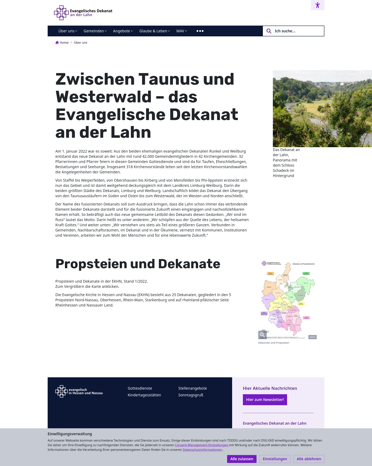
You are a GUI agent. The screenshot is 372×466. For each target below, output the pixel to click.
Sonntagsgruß (190, 395)
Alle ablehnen (309, 458)
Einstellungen (275, 458)
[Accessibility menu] (317, 5)
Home (62, 42)
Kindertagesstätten (144, 395)
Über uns (66, 30)
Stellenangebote (192, 388)
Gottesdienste (140, 388)
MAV (180, 30)
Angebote (121, 30)
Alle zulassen (241, 458)
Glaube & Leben (153, 30)
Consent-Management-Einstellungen (202, 445)
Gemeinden (94, 30)
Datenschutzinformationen (203, 450)
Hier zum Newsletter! (265, 399)
